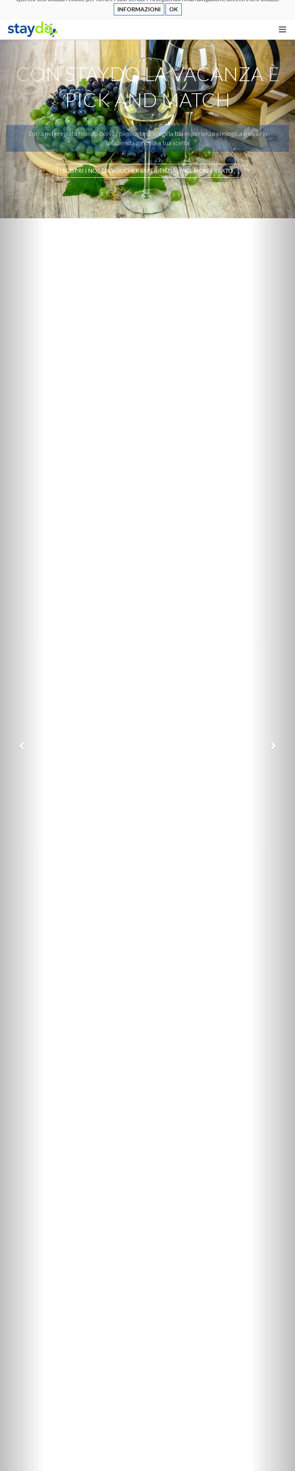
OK (173, 9)
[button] (22, 745)
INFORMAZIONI (139, 9)
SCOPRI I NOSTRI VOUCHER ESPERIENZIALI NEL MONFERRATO (147, 170)
